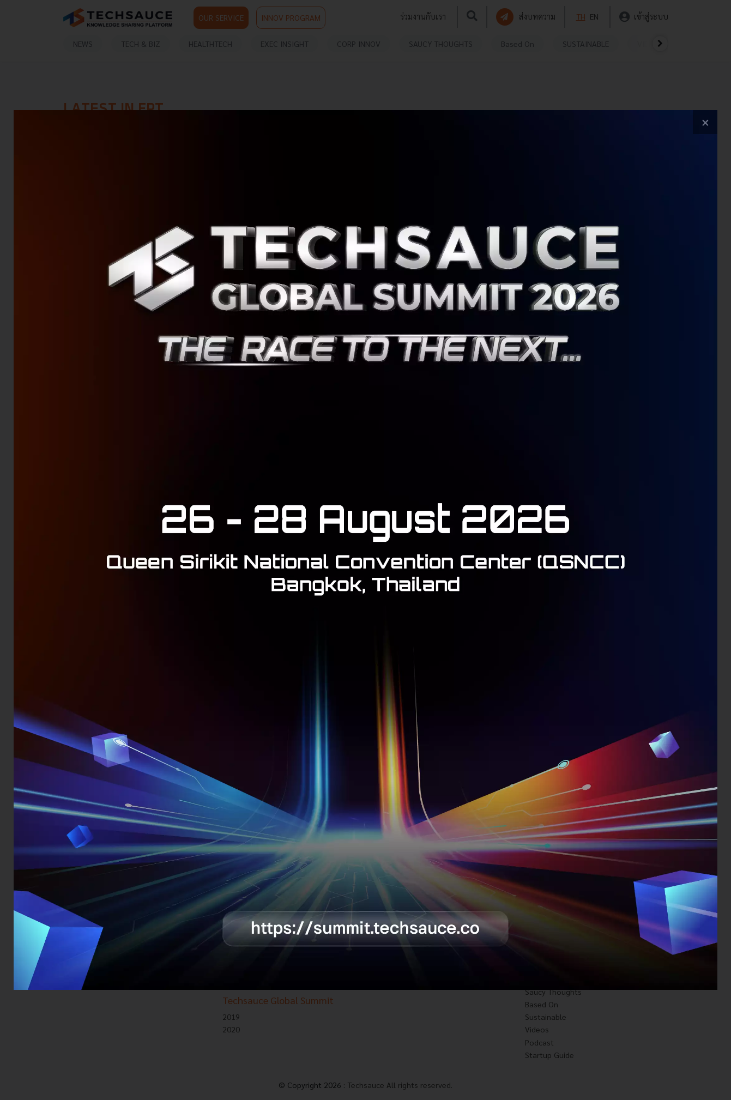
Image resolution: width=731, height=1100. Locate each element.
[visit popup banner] (365, 550)
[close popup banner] (705, 122)
